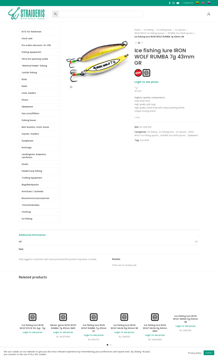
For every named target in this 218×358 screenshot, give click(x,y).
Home (137, 29)
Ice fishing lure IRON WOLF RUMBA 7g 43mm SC (93, 328)
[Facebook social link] (169, 3)
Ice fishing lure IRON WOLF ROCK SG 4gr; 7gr (33, 327)
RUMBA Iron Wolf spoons (180, 33)
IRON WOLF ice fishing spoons (149, 33)
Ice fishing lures (164, 29)
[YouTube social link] (178, 3)
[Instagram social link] (173, 3)
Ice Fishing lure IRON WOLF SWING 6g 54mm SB (185, 319)
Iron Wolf (144, 140)
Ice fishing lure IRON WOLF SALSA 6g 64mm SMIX (155, 328)
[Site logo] (29, 13)
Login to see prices (146, 82)
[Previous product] (135, 42)
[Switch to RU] (209, 3)
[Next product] (142, 42)
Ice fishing (149, 29)
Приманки (193, 135)
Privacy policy (194, 352)
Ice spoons (180, 29)
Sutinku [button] (208, 352)
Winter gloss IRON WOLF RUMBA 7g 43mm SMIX (63, 327)
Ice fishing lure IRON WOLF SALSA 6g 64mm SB (124, 327)
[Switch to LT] (197, 3)
